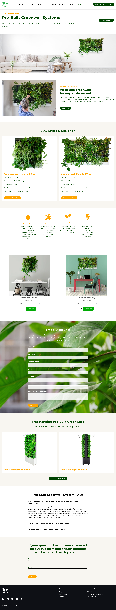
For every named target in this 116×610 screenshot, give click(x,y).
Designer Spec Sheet (69, 198)
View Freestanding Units (58, 478)
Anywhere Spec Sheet (12, 198)
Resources (54, 4)
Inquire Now (65, 108)
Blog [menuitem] (60, 592)
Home (15, 4)
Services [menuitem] (62, 589)
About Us (22, 4)
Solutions (30, 4)
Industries (40, 4)
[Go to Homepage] (5, 4)
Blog (63, 4)
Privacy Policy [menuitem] (63, 594)
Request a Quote (83, 4)
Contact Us (70, 4)
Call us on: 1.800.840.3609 (103, 4)
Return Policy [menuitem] (63, 596)
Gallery (47, 4)
